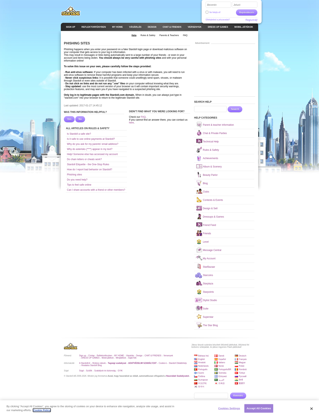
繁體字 (242, 383)
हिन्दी (241, 380)
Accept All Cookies (259, 408)
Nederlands (203, 366)
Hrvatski (201, 362)
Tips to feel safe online (79, 184)
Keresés (238, 395)
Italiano (221, 362)
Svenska (222, 373)
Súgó (81, 371)
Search (235, 109)
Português (203, 369)
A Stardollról (84, 363)
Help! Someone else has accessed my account (92, 154)
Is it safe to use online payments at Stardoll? (91, 139)
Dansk (221, 356)
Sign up (82, 355)
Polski (241, 366)
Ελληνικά (222, 376)
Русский (242, 376)
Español (222, 359)
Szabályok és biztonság (105, 371)
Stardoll (71, 11)
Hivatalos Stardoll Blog (91, 365)
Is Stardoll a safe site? (79, 133)
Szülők (89, 371)
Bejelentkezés (246, 12)
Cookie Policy (41, 410)
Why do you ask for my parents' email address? (92, 144)
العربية (221, 380)
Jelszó (236, 4)
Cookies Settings (229, 408)
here (131, 122)
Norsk (221, 366)
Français (243, 359)
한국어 (201, 386)
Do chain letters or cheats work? (84, 159)
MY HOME (119, 355)
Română (243, 369)
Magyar (242, 362)
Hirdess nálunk (99, 363)
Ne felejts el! (215, 12)
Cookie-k (163, 363)
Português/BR (224, 369)
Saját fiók (132, 358)
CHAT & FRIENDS (153, 355)
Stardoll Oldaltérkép (178, 363)
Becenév (212, 4)
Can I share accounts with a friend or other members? (96, 189)
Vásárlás (130, 355)
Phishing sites (74, 174)
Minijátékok (121, 358)
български (203, 380)
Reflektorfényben (104, 355)
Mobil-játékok (108, 358)
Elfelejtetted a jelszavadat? (218, 20)
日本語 (221, 383)
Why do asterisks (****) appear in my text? (89, 149)
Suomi (201, 373)
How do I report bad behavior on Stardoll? (89, 169)
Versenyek (168, 355)
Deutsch (242, 356)
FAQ (143, 117)
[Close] (311, 409)
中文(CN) (202, 383)
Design (139, 355)
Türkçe (242, 373)
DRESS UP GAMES (90, 358)
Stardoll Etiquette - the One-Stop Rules (88, 164)
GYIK (120, 371)
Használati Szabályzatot (177, 376)
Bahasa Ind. (203, 356)
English (201, 359)
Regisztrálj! (252, 20)
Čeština (201, 376)
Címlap (91, 355)
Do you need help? (77, 179)
